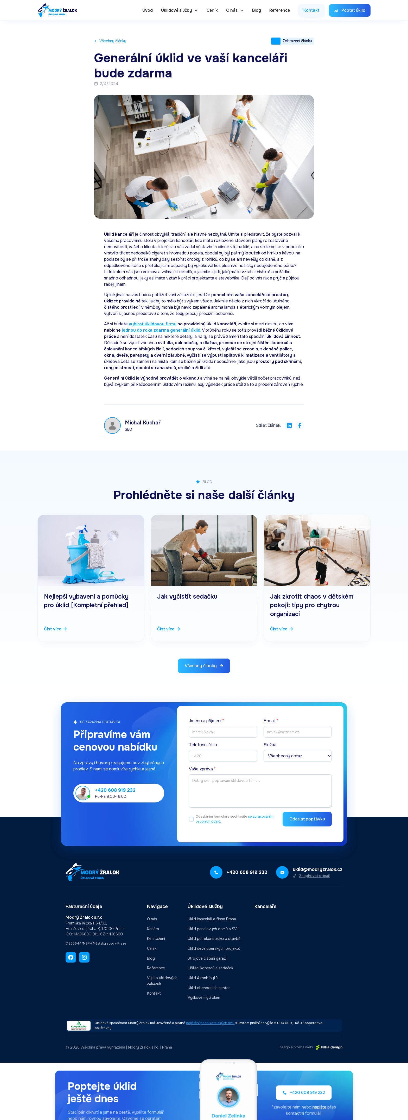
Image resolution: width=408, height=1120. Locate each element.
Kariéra (153, 929)
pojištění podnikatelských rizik (210, 1023)
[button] (179, 10)
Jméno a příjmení (206, 720)
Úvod (147, 10)
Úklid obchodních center (209, 987)
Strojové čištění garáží (207, 958)
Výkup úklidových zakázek (162, 981)
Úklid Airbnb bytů (203, 978)
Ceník (212, 10)
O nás (152, 919)
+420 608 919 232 (115, 790)
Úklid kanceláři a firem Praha (212, 919)
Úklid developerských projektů (214, 948)
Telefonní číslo (203, 744)
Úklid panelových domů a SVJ (213, 929)
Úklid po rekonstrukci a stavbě (214, 938)
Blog (256, 10)
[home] (57, 10)
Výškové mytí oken (204, 997)
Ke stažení (156, 938)
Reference (279, 10)
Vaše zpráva (202, 769)
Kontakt (154, 993)
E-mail (271, 720)
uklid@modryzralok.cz (317, 869)
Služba (270, 744)
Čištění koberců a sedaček (210, 968)
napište (306, 1106)
